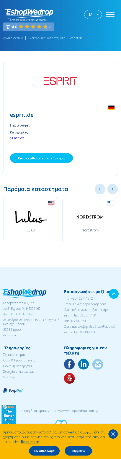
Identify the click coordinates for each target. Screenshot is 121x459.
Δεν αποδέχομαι (44, 451)
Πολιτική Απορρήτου (17, 366)
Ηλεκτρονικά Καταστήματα (46, 38)
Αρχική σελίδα (13, 38)
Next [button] (112, 189)
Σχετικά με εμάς (14, 355)
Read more (30, 441)
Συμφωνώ (78, 451)
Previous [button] (100, 189)
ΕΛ (90, 14)
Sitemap (9, 377)
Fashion (18, 138)
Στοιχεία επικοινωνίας (18, 371)
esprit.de (76, 38)
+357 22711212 (82, 298)
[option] (30, 219)
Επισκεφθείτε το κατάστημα (41, 158)
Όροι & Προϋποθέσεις (19, 360)
